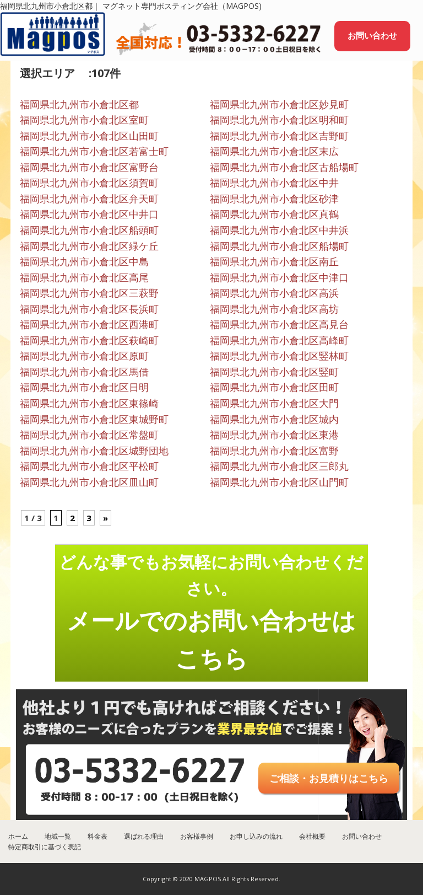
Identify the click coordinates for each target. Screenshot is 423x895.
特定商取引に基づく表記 (44, 846)
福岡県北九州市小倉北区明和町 (279, 119)
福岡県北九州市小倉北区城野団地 (94, 450)
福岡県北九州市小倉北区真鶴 (274, 214)
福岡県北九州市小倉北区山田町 (89, 135)
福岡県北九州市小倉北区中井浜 (279, 230)
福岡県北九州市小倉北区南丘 (274, 261)
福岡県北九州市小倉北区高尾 (84, 277)
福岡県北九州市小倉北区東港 (274, 434)
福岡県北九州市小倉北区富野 (274, 450)
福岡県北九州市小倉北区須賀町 (89, 182)
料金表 (97, 836)
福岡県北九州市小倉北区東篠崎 (89, 403)
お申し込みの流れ (256, 836)
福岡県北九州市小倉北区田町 (274, 387)
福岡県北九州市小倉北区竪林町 (279, 355)
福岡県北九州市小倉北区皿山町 (89, 482)
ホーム (18, 836)
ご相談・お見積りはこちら (328, 778)
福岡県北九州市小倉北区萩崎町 (89, 340)
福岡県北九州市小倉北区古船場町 (284, 167)
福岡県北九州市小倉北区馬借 (84, 371)
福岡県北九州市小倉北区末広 (274, 151)
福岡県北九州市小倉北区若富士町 (94, 151)
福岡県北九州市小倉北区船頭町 (89, 230)
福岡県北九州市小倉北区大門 (274, 403)
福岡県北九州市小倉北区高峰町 (279, 340)
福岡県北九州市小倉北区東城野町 (94, 419)
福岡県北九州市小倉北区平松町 (89, 466)
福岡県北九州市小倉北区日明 (84, 387)
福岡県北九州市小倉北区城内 (274, 419)
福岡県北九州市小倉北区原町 (84, 355)
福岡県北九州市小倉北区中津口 (279, 277)
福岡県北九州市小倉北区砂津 (274, 198)
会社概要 (312, 836)
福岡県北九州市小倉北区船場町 (279, 246)
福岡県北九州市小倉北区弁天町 (89, 198)
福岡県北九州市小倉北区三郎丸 (279, 466)
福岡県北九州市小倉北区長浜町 (89, 308)
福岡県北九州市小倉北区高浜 (274, 292)
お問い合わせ (372, 35)
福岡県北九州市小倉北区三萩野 (89, 292)
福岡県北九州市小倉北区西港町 (89, 324)
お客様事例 (196, 836)
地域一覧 (58, 836)
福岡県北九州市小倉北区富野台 (89, 167)
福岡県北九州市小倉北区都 (79, 104)
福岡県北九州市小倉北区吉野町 (279, 135)
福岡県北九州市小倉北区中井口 (89, 214)
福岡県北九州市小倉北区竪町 (274, 371)
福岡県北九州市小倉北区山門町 (279, 482)
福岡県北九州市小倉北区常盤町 (89, 434)
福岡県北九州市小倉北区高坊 (274, 308)
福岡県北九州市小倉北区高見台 (279, 324)
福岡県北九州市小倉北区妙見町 (279, 104)
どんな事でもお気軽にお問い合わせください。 (211, 612)
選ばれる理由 (144, 836)
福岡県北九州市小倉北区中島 (84, 261)
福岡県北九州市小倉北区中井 (274, 182)
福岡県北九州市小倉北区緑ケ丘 (89, 246)
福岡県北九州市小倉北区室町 (84, 119)
